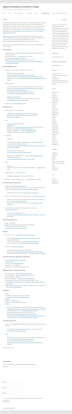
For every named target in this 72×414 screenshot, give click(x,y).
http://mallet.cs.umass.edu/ (38, 196)
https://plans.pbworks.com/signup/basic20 (25, 127)
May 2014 (54, 119)
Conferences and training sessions (11, 36)
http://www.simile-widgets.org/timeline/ (25, 235)
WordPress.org (55, 183)
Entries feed (54, 179)
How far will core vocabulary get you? (59, 80)
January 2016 (54, 97)
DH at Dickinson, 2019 (56, 73)
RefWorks (19, 103)
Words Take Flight (55, 78)
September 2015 (55, 102)
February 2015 (55, 109)
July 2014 (54, 117)
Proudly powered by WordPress (9, 408)
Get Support (29, 13)
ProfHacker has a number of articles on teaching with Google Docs (22, 113)
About (9, 13)
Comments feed (55, 181)
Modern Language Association (58, 161)
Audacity (18, 277)
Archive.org (17, 265)
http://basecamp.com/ (31, 179)
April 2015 (54, 107)
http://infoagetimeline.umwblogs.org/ (30, 241)
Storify (6, 334)
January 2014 (54, 125)
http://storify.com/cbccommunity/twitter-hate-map (22, 339)
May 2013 (54, 137)
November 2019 (55, 92)
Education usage (26, 275)
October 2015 (55, 100)
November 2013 (55, 129)
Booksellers (54, 152)
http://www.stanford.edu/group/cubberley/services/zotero (20, 75)
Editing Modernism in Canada (21, 31)
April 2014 (54, 120)
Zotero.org (7, 70)
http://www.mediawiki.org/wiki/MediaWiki (23, 128)
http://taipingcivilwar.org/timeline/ (37, 253)
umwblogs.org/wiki (30, 132)
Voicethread (10, 139)
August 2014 (54, 115)
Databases (54, 156)
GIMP (17, 275)
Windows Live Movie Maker (25, 273)
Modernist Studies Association (58, 163)
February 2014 (55, 124)
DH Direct (54, 157)
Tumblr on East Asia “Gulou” (22, 329)
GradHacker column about (13, 176)
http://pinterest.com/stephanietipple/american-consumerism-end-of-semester (25, 315)
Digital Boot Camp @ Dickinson (59, 13)
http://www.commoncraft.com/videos (16, 58)
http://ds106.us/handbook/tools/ (14, 287)
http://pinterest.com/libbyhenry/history (28, 317)
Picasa (20, 275)
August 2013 (54, 134)
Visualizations (55, 169)
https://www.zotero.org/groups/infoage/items (17, 100)
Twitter (7, 293)
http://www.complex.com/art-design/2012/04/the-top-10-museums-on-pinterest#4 (26, 309)
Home (4, 13)
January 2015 (54, 110)
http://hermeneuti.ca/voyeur (31, 189)
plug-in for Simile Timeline (32, 243)
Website (5, 393)
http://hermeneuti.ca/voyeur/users (31, 192)
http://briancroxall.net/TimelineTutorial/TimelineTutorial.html (25, 238)
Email (4, 387)
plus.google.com (21, 172)
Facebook (7, 299)
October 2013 (55, 131)
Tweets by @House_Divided (57, 56)
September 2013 (55, 132)
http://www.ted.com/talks (17, 263)
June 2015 (54, 105)
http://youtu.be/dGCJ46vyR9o (14, 117)
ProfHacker (10, 41)
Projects (37, 13)
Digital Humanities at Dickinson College (21, 6)
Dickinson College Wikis (12, 123)
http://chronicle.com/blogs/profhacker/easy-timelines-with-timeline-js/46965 (25, 251)
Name (4, 382)
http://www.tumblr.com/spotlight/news (16, 331)
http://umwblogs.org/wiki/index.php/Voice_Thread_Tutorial (21, 159)
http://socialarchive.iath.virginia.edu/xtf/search (16, 228)
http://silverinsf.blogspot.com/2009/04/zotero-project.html (20, 93)
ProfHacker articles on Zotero (14, 97)
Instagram (7, 302)
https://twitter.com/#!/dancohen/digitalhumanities (17, 297)
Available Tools (45, 13)
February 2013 (55, 142)
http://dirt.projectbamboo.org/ (27, 53)
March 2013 (54, 141)
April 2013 (54, 139)
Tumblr (7, 324)
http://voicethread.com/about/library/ (34, 155)
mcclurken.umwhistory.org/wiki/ (29, 130)
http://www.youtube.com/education (18, 260)
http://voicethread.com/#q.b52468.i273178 (32, 142)
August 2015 (54, 104)
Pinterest (7, 304)
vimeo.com (11, 261)
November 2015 (55, 99)
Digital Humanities (18, 13)
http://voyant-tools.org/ (16, 189)
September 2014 (55, 114)
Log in (53, 178)
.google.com (20, 110)
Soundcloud (8, 267)
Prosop (7, 224)
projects (53, 166)
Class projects (55, 154)
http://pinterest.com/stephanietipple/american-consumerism (21, 314)
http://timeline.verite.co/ (18, 246)
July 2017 (54, 93)
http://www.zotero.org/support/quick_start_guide (31, 76)
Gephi (6, 223)
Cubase (29, 278)
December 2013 (55, 127)
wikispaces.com (10, 125)
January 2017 (54, 95)
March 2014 (54, 122)
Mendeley (14, 103)
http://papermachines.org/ (11, 209)
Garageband (21, 278)
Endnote (24, 103)
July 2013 (54, 136)
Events (53, 159)
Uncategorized (55, 168)
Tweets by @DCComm (56, 65)
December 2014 (55, 112)
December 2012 (55, 144)
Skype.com (9, 166)
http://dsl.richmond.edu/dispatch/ (18, 201)
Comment (5, 366)
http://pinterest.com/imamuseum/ (30, 310)
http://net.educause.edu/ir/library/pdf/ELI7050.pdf (19, 152)
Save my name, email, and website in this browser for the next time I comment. (23, 398)
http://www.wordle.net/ (20, 186)
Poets (53, 164)
